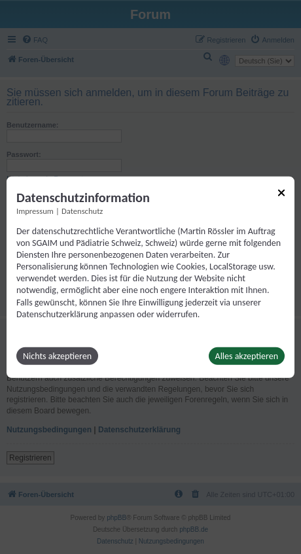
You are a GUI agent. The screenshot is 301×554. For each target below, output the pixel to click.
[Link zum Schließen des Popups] (281, 192)
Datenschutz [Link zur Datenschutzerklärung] (82, 210)
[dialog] (150, 277)
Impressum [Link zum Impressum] (35, 210)
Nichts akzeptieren (57, 356)
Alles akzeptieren (246, 356)
